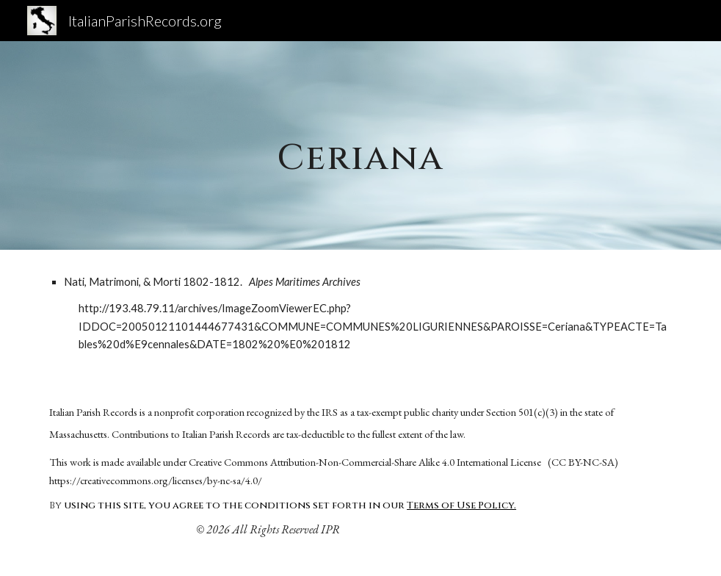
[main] (361, 145)
